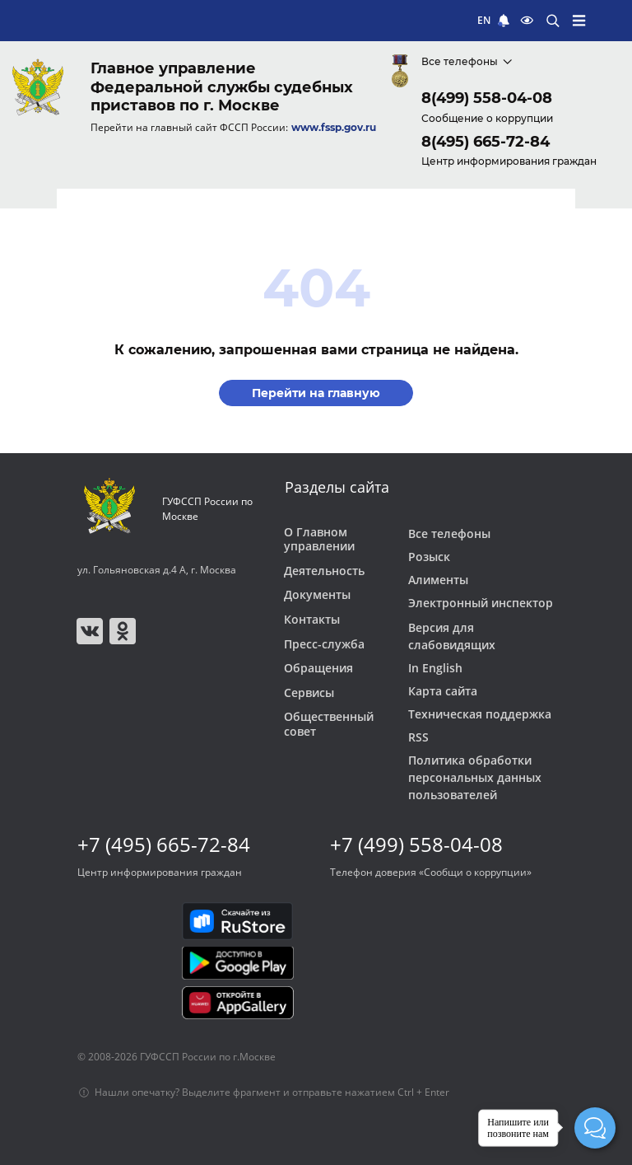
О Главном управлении (319, 539)
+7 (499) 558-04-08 (416, 844)
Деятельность (324, 571)
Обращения (318, 668)
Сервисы (309, 692)
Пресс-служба (324, 644)
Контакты (312, 619)
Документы (317, 594)
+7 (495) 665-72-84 (163, 844)
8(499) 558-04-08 (486, 98)
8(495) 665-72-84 (485, 142)
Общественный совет (329, 723)
